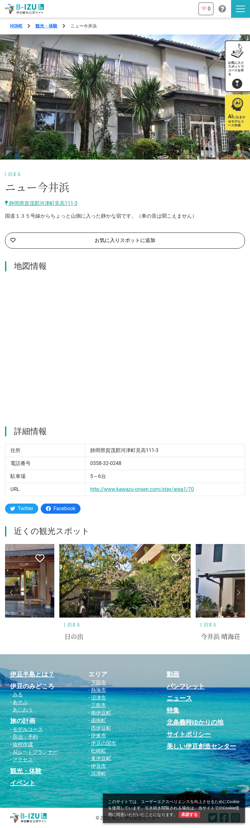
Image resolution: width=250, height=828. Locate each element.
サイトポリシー (189, 734)
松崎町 (98, 751)
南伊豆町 (101, 713)
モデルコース (28, 729)
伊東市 (98, 736)
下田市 (98, 683)
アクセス (23, 760)
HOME (16, 25)
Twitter (21, 508)
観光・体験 (46, 25)
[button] (11, 593)
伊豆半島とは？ (32, 674)
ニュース (179, 698)
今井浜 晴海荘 (220, 636)
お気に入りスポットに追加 (82, 240)
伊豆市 (98, 766)
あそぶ (20, 702)
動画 (173, 674)
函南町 (98, 720)
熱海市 (98, 690)
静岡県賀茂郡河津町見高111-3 (41, 203)
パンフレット (186, 686)
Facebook (60, 508)
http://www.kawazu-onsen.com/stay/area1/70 (142, 489)
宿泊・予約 (25, 737)
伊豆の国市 (103, 743)
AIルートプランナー (35, 752)
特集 (173, 710)
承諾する (189, 814)
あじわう (23, 710)
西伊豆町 (101, 728)
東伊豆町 (101, 758)
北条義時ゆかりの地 (195, 722)
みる (18, 695)
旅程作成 (23, 744)
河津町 (98, 774)
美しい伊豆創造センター (201, 746)
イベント (22, 783)
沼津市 (98, 698)
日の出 (73, 636)
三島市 (98, 705)
